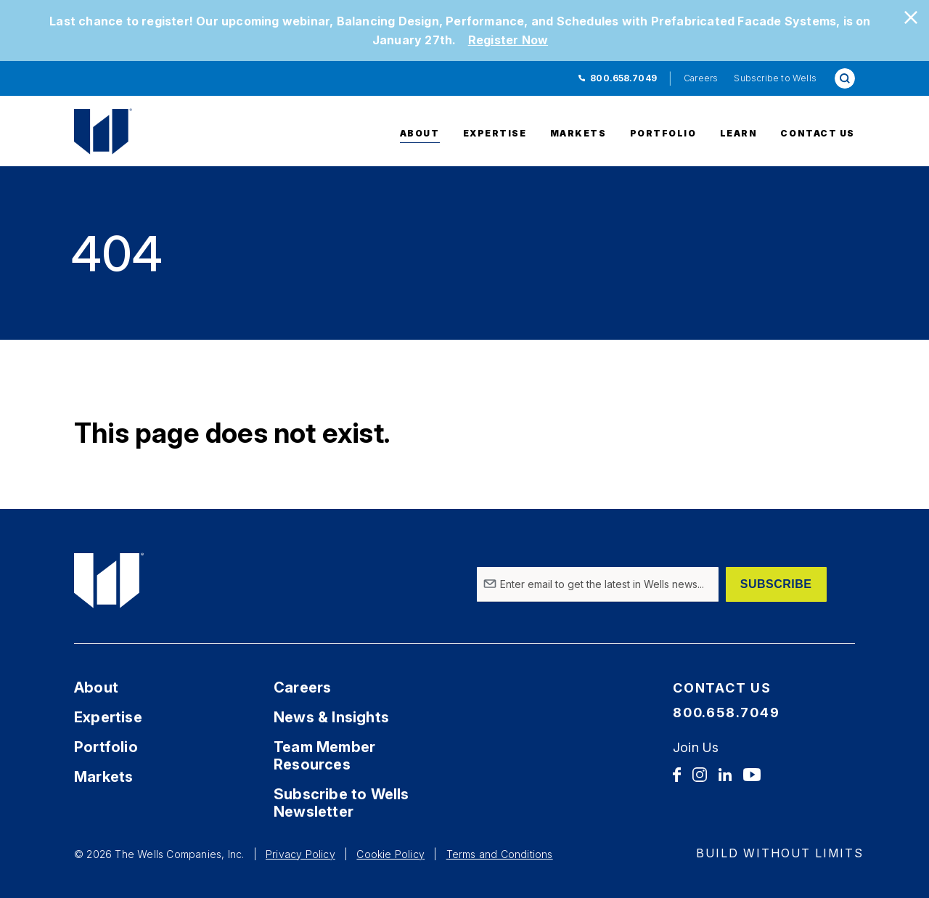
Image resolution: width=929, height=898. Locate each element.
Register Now (508, 40)
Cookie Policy (390, 854)
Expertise (495, 133)
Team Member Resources (324, 755)
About (420, 133)
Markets (578, 133)
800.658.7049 (623, 78)
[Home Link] (143, 131)
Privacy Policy (300, 854)
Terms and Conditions (499, 854)
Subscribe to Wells (775, 78)
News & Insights (331, 717)
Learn (739, 133)
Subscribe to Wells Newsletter (341, 802)
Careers (701, 78)
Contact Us (817, 133)
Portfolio (663, 133)
